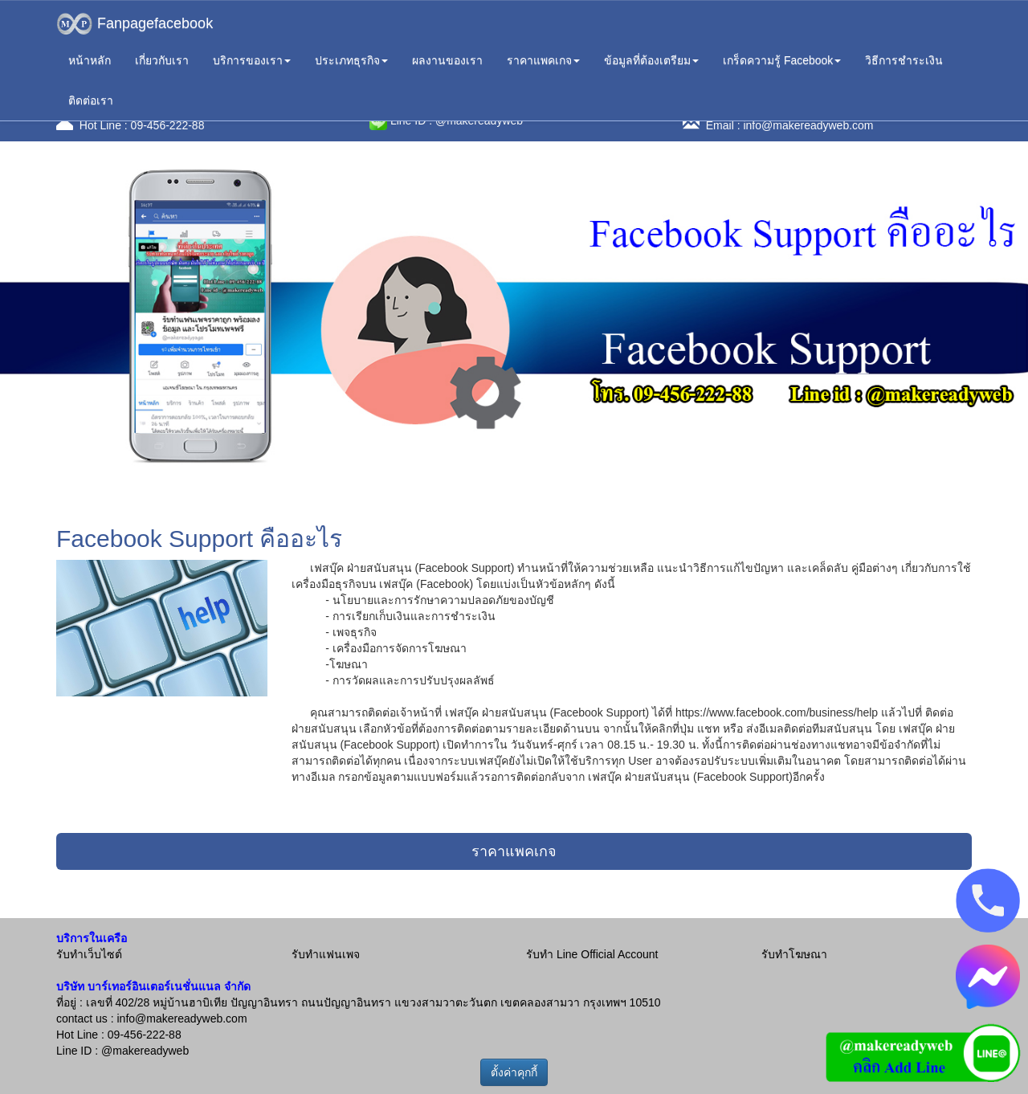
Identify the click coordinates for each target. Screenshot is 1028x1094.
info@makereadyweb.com (808, 125)
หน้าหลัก (89, 60)
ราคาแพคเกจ (514, 851)
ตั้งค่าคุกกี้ (514, 1072)
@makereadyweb (145, 1050)
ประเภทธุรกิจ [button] (351, 60)
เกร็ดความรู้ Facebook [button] (782, 60)
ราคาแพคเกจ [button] (543, 60)
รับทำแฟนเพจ (326, 954)
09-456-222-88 (168, 125)
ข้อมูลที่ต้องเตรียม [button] (651, 60)
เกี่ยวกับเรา (162, 60)
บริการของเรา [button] (252, 60)
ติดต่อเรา (90, 100)
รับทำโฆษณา (794, 954)
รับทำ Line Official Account (592, 954)
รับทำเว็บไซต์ (89, 954)
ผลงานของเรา (447, 60)
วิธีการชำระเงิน (904, 60)
